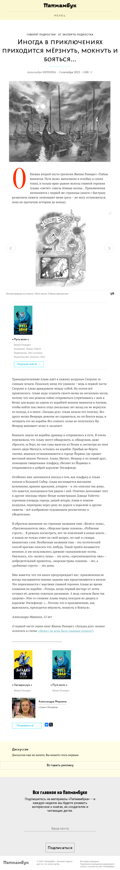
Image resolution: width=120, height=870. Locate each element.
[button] (110, 213)
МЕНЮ (59, 15)
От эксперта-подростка (75, 35)
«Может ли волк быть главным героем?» (66, 631)
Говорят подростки (41, 35)
